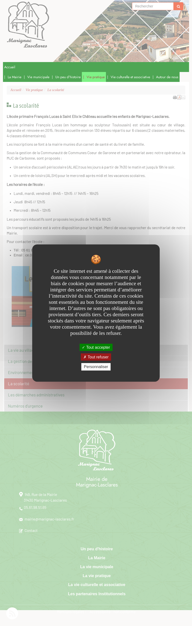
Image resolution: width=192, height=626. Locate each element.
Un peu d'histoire (68, 76)
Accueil (9, 67)
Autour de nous (167, 76)
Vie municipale (38, 76)
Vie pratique (96, 76)
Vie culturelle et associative (130, 76)
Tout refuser (96, 357)
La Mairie (14, 76)
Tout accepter (96, 347)
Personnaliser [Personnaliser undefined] (96, 367)
